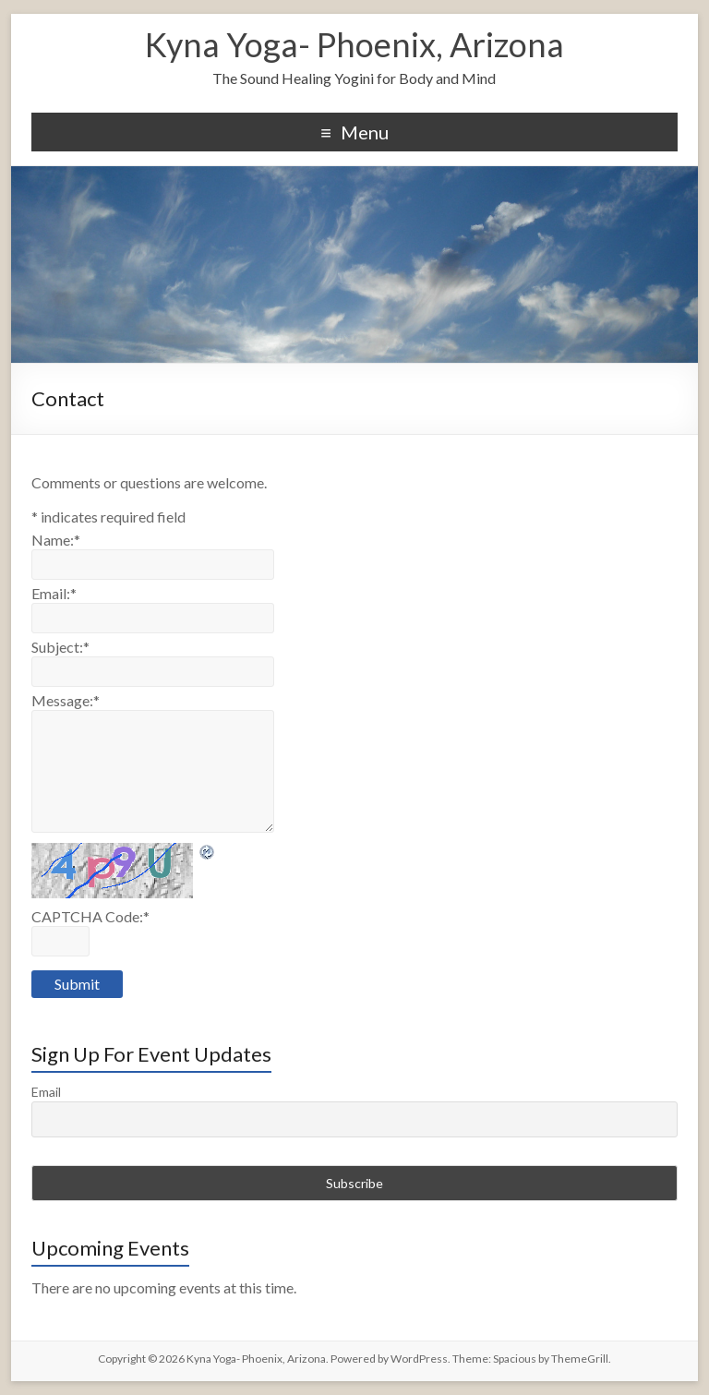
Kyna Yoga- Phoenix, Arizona (354, 44)
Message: (65, 700)
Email (46, 1092)
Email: (54, 593)
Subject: (60, 646)
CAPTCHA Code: (90, 916)
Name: (55, 539)
